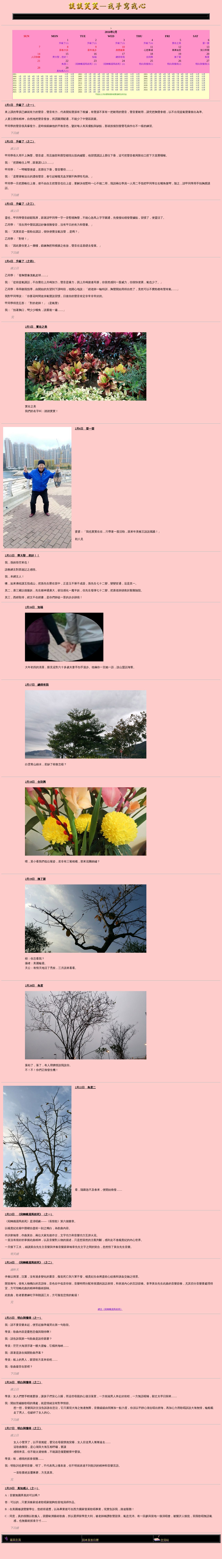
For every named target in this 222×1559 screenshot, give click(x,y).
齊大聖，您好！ (60, 57)
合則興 (149, 57)
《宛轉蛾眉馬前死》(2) (113, 64)
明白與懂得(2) (174, 64)
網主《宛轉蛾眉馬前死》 (110, 1309)
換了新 (177, 57)
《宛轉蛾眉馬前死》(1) (85, 64)
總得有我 (120, 57)
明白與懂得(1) (146, 64)
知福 (94, 57)
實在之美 (176, 43)
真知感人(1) (62, 71)
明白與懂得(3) (202, 64)
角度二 (65, 64)
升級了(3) (120, 43)
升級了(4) (148, 43)
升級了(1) (63, 43)
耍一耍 (206, 43)
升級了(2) (92, 43)
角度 (207, 57)
